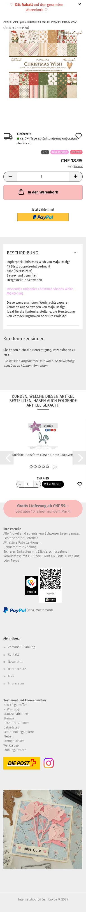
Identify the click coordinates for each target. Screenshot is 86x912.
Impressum (16, 683)
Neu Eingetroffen (15, 705)
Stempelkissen (14, 741)
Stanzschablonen (15, 714)
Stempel (9, 718)
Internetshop (27, 899)
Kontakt (13, 654)
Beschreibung (22, 253)
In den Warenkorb (38, 191)
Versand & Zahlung (21, 647)
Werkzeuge (11, 745)
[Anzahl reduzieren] (20, 484)
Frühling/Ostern (14, 750)
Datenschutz (17, 669)
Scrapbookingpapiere (18, 732)
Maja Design (61, 262)
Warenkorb (52, 484)
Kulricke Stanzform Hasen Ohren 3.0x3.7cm (43, 455)
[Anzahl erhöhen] (37, 484)
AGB (11, 676)
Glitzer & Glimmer (16, 723)
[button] (10, 177)
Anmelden (40, 366)
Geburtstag (11, 727)
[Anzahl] (43, 177)
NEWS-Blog (11, 709)
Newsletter (15, 662)
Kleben (8, 736)
